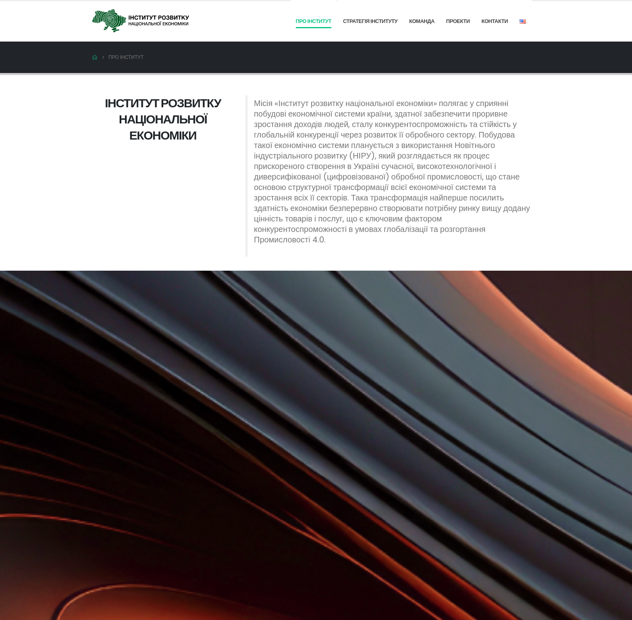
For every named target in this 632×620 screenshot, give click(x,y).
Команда (421, 21)
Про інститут (313, 21)
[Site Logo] (140, 20)
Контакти (495, 21)
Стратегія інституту (370, 21)
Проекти (458, 21)
